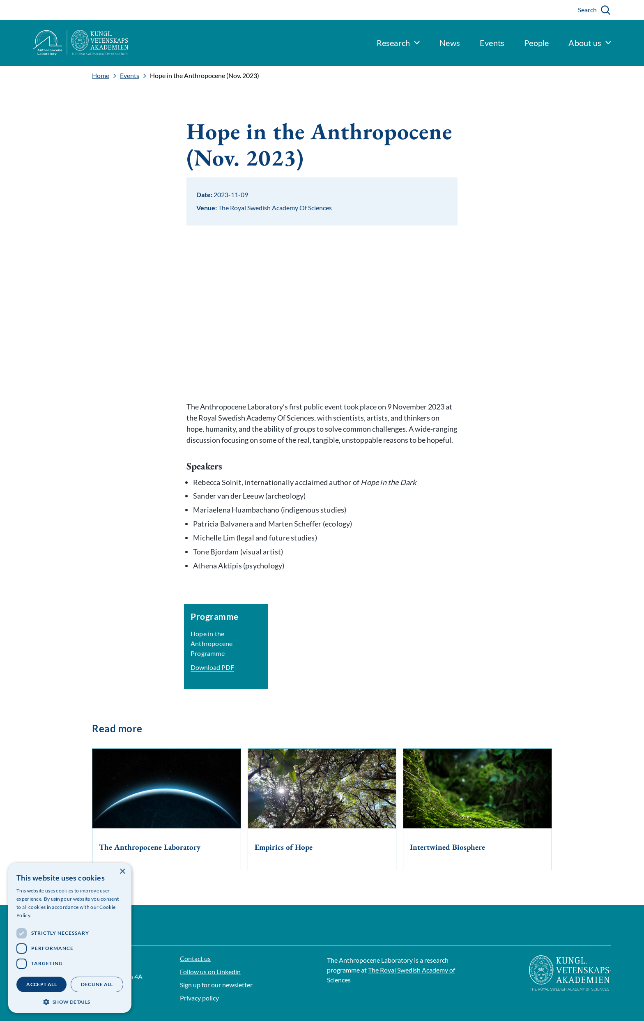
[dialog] (69, 938)
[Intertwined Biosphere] (477, 809)
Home (100, 75)
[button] (69, 1001)
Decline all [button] (97, 984)
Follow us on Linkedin (210, 971)
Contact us (195, 958)
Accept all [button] (41, 984)
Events (129, 75)
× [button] (122, 872)
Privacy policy (199, 998)
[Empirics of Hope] (322, 809)
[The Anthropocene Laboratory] (166, 809)
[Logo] (64, 43)
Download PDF (212, 667)
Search (587, 10)
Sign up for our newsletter (216, 985)
